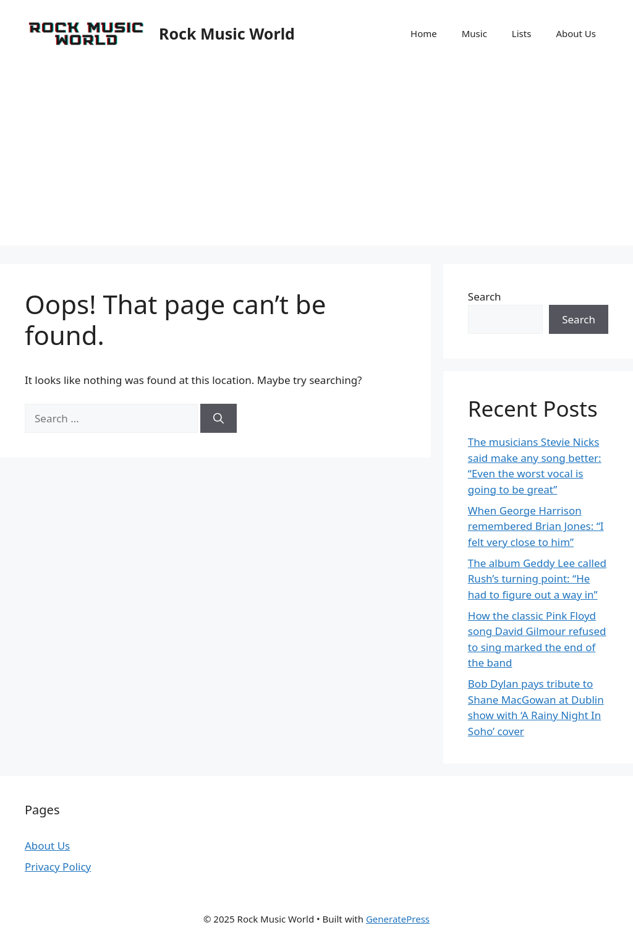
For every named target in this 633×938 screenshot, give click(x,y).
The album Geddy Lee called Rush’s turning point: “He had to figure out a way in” (537, 579)
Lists (522, 33)
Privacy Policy (58, 866)
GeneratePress (398, 919)
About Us (576, 33)
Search (484, 296)
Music (474, 33)
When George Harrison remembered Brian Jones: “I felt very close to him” (536, 526)
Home (423, 33)
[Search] (218, 418)
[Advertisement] (316, 158)
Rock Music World (227, 33)
